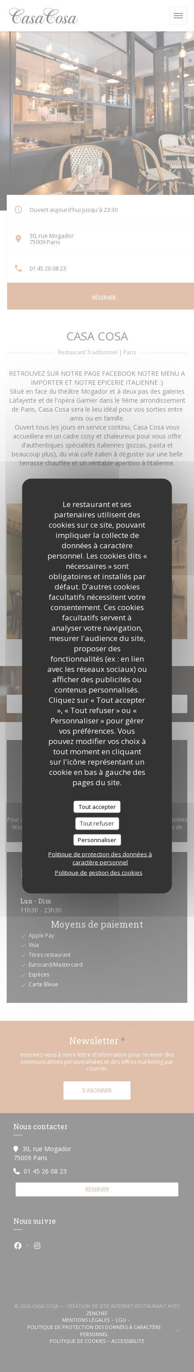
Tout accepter (97, 806)
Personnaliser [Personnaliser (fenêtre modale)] (97, 839)
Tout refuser (97, 823)
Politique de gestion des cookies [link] (99, 873)
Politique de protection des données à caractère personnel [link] (100, 858)
